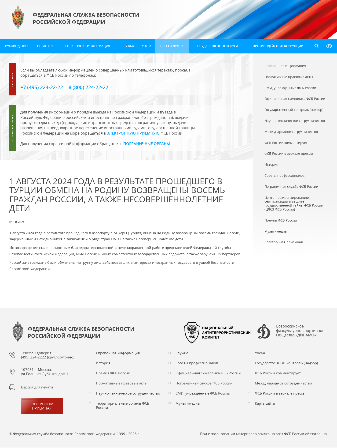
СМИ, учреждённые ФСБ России (203, 393)
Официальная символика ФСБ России (208, 373)
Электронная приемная (42, 406)
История (103, 363)
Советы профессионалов (197, 363)
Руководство (16, 46)
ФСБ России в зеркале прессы (280, 393)
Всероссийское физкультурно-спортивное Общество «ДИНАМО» (300, 331)
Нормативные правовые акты (121, 383)
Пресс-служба (171, 46)
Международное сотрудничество (283, 383)
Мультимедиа (188, 403)
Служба (127, 46)
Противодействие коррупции (278, 46)
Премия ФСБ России (113, 373)
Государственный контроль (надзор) (286, 363)
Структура (45, 46)
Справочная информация (87, 46)
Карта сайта (265, 403)
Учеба (146, 46)
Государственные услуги (217, 46)
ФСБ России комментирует (278, 373)
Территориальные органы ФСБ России (122, 405)
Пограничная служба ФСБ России (204, 383)
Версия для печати (37, 387)
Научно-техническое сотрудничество (128, 393)
